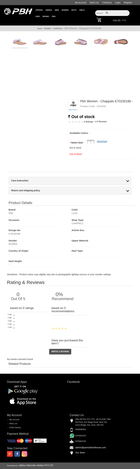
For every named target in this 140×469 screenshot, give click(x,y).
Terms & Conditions (109, 466)
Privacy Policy (126, 466)
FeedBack (45, 466)
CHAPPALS (57, 24)
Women (65, 10)
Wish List (94, 2)
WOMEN (47, 24)
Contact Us (33, 466)
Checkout (107, 2)
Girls (82, 10)
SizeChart (102, 137)
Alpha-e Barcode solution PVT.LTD (36, 461)
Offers (39, 10)
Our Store (80, 448)
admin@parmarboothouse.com (90, 443)
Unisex (49, 10)
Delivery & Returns (91, 466)
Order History (15, 423)
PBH (53, 16)
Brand (46, 16)
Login (117, 2)
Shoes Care (68, 466)
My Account (80, 2)
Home (39, 24)
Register (128, 2)
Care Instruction (19, 176)
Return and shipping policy (25, 186)
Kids (38, 16)
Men (57, 10)
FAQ (78, 466)
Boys (73, 10)
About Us (56, 466)
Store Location (19, 466)
